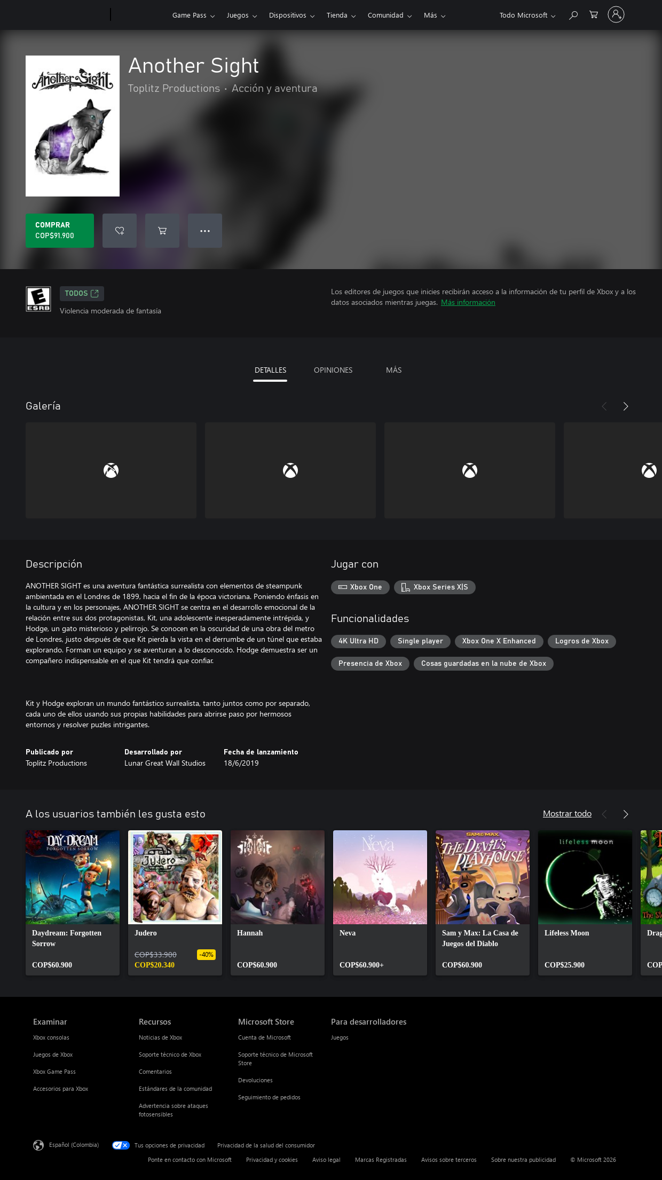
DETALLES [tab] (270, 370)
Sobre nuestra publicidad (523, 1159)
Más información (468, 302)
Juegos (238, 14)
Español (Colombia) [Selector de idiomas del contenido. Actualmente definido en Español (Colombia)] (74, 1144)
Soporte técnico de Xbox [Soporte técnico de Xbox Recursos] (170, 1054)
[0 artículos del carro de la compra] (593, 13)
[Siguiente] (625, 406)
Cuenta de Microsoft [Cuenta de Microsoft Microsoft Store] (264, 1037)
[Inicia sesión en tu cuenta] (616, 14)
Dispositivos (287, 14)
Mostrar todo (567, 813)
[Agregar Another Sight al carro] (162, 231)
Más (430, 14)
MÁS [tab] (393, 370)
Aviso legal (326, 1159)
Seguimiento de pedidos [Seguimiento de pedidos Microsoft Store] (269, 1097)
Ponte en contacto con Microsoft (190, 1159)
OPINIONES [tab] (333, 370)
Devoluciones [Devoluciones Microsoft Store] (255, 1079)
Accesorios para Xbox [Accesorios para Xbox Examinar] (60, 1088)
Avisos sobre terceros (449, 1159)
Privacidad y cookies (272, 1159)
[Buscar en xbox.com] (572, 14)
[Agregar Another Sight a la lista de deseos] (120, 231)
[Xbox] (140, 15)
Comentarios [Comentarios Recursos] (155, 1071)
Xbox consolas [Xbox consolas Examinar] (51, 1037)
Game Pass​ (189, 14)
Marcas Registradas (381, 1159)
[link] (73, 903)
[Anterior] (604, 406)
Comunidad (386, 14)
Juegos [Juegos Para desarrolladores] (340, 1037)
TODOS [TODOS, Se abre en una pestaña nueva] (82, 293)
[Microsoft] (69, 15)
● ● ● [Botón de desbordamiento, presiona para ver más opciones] (205, 230)
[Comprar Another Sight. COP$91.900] (60, 231)
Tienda (337, 14)
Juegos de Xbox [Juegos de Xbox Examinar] (53, 1054)
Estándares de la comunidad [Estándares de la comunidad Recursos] (175, 1088)
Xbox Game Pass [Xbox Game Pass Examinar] (54, 1071)
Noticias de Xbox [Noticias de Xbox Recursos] (160, 1037)
